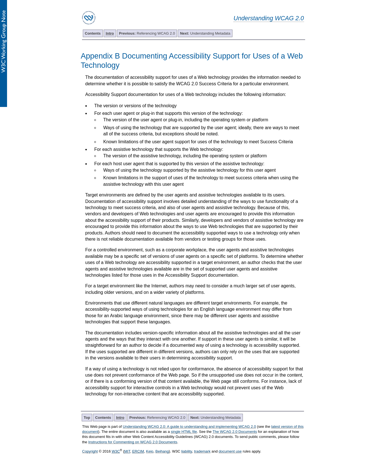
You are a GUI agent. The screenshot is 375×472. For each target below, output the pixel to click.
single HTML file (184, 432)
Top (87, 417)
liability (186, 451)
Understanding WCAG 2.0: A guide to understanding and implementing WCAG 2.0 (189, 426)
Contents (93, 33)
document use (230, 451)
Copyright (90, 451)
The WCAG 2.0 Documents (234, 432)
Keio (149, 451)
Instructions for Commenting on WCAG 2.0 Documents (132, 442)
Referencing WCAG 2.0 (147, 33)
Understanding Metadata (205, 33)
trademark (202, 451)
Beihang (162, 451)
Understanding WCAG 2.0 (269, 18)
